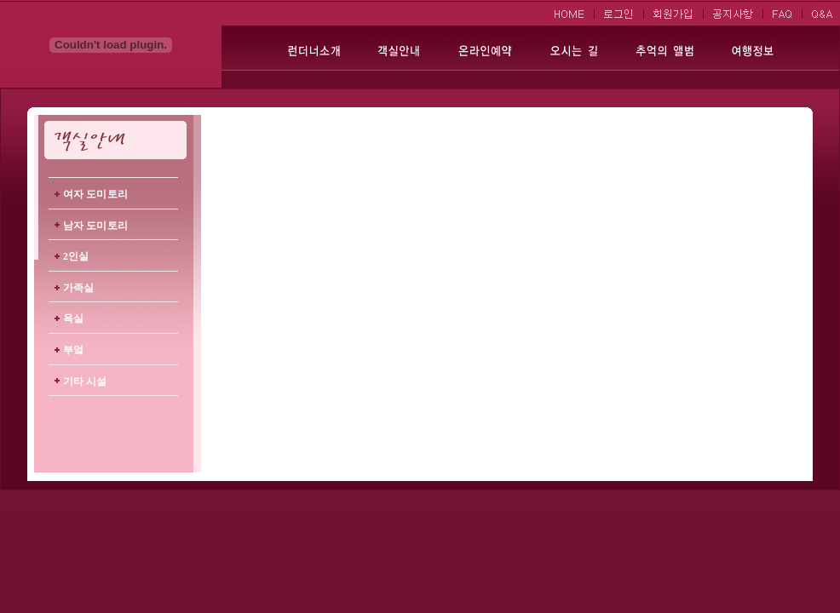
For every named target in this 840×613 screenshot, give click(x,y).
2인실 (76, 256)
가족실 (78, 288)
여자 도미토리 (95, 194)
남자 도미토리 (95, 226)
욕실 (73, 318)
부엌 (73, 350)
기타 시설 (85, 381)
